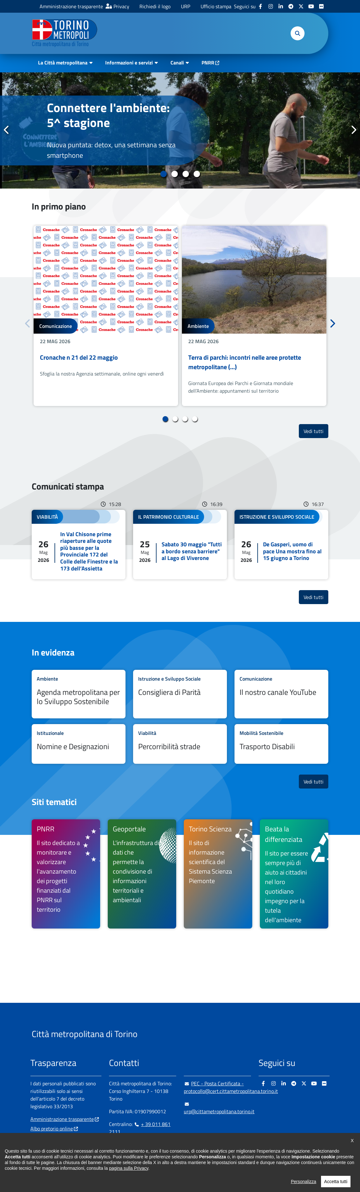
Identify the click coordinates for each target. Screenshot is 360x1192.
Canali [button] (177, 62)
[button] (298, 33)
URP (185, 6)
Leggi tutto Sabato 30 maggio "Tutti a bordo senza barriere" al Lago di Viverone (180, 545)
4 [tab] (196, 174)
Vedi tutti (316, 431)
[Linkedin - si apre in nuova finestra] (281, 6)
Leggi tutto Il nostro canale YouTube (281, 694)
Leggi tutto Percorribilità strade (180, 744)
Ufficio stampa (216, 6)
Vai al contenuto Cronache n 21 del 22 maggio (106, 316)
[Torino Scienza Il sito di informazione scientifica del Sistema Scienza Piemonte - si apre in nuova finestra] (218, 874)
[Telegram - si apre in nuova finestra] (291, 6)
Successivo (353, 130)
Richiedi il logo (154, 6)
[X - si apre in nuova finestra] (301, 6)
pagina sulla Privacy (128, 1186)
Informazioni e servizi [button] (129, 62)
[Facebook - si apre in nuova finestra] (260, 6)
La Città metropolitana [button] (62, 62)
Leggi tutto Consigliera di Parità (180, 694)
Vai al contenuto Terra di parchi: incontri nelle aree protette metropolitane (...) (254, 316)
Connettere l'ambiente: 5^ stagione (108, 115)
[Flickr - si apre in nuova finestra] (321, 6)
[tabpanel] (180, 130)
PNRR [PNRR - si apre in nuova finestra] (208, 62)
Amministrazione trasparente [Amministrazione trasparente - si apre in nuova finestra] (71, 6)
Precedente (6, 130)
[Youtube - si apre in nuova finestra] (311, 6)
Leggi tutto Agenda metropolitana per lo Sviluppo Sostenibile (78, 694)
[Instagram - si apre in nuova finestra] (270, 6)
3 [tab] (185, 174)
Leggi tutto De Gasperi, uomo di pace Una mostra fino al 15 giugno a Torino (281, 545)
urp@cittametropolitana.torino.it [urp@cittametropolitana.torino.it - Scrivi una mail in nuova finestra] (219, 1107)
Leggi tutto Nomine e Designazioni (78, 744)
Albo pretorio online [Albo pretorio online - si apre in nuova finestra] (51, 1128)
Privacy (121, 6)
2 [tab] (174, 174)
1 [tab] (163, 174)
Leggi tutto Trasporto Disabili (281, 744)
